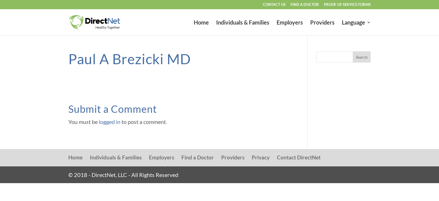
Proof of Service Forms (347, 5)
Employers (290, 23)
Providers (322, 23)
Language (353, 23)
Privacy (261, 157)
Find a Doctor (305, 5)
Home (201, 23)
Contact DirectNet (299, 157)
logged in (109, 121)
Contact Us (274, 5)
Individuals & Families (242, 23)
